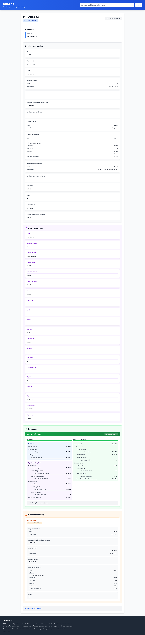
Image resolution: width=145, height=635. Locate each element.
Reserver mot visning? (34, 608)
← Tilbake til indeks (114, 18)
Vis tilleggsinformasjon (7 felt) (39, 503)
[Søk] (132, 5)
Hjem (139, 5)
